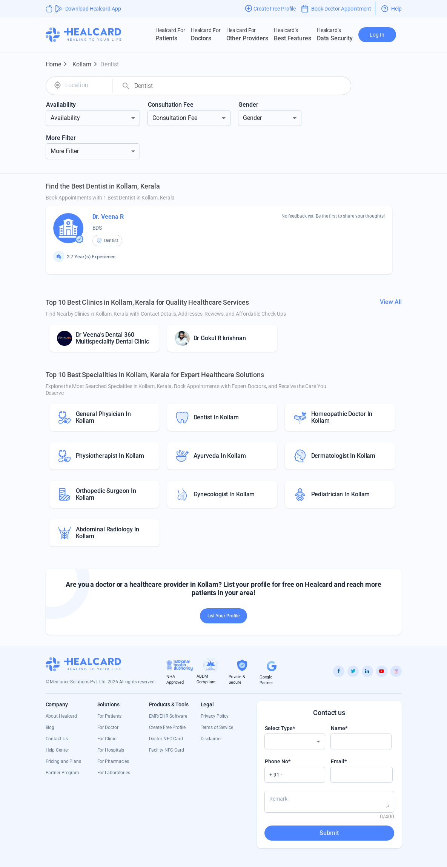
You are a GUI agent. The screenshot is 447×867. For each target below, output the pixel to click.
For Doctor (107, 727)
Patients (170, 34)
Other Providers (247, 34)
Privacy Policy (215, 716)
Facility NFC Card (166, 750)
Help (391, 8)
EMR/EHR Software (168, 716)
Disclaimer (211, 738)
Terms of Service (217, 727)
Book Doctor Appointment (336, 8)
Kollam (86, 64)
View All (390, 301)
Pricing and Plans (63, 761)
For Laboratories (113, 772)
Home (58, 64)
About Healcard (61, 716)
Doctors (206, 34)
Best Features (292, 34)
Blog (50, 727)
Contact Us (57, 738)
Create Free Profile (167, 727)
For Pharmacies (113, 761)
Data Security (335, 34)
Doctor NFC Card (166, 738)
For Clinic (106, 738)
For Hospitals (110, 750)
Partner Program (63, 772)
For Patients (109, 716)
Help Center (57, 750)
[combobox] (86, 85)
